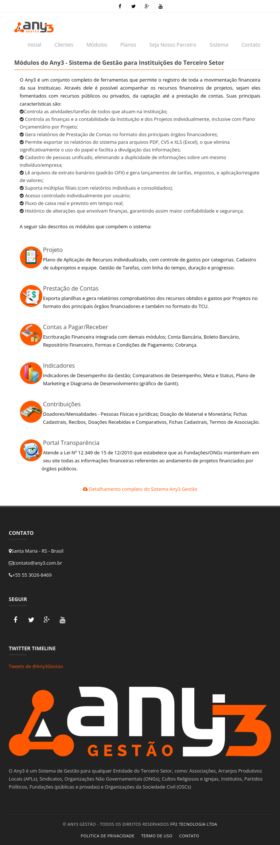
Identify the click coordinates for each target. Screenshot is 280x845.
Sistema (219, 44)
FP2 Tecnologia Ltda (193, 824)
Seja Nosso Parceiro (172, 44)
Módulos (96, 44)
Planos (128, 44)
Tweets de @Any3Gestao (36, 666)
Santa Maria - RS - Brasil (36, 551)
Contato (250, 44)
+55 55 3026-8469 (30, 575)
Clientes (63, 44)
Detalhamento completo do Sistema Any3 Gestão (140, 489)
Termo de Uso (156, 835)
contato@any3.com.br (35, 563)
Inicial (35, 44)
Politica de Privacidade (108, 835)
